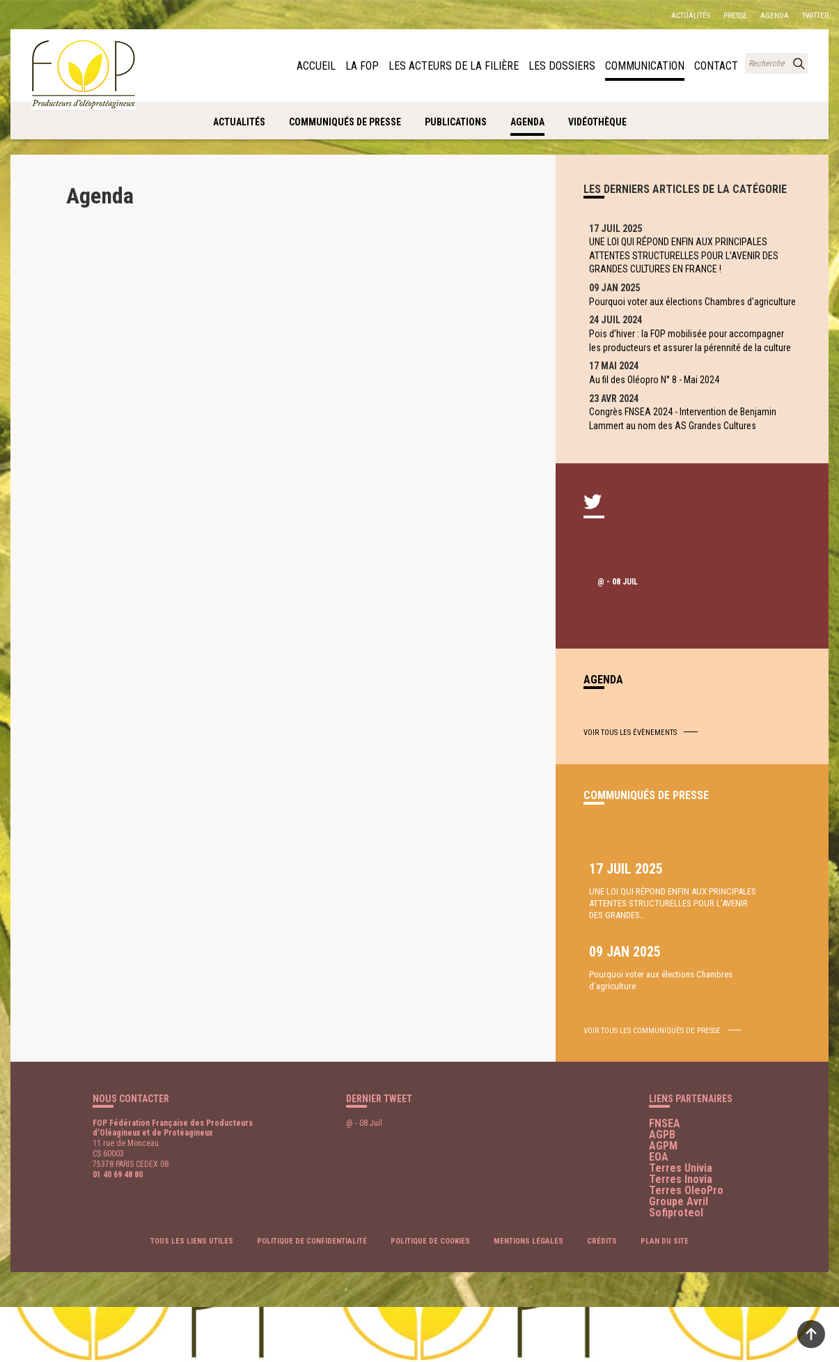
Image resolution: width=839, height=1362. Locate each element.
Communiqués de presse (345, 121)
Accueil (355, 64)
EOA (658, 1211)
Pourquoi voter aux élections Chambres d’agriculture (741, 973)
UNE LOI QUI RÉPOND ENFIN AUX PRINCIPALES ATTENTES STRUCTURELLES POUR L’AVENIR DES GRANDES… (635, 996)
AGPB (662, 1188)
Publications (456, 121)
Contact (718, 64)
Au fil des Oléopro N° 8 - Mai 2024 (662, 438)
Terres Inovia (680, 1233)
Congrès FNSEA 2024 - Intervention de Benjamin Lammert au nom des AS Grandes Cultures (691, 486)
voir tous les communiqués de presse (652, 1085)
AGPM (663, 1200)
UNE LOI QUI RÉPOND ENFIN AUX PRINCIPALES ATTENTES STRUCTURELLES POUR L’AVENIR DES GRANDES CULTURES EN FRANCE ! (686, 260)
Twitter (815, 15)
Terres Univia (680, 1222)
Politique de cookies (430, 1296)
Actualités (690, 15)
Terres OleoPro (686, 1244)
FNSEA (664, 1177)
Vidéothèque (597, 121)
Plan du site (665, 1296)
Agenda (774, 15)
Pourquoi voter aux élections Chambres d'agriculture (675, 321)
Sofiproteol (676, 1267)
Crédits (602, 1296)
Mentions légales (528, 1296)
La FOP (397, 64)
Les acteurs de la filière (479, 64)
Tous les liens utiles (191, 1296)
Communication (652, 64)
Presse (735, 15)
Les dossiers (575, 64)
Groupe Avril (678, 1255)
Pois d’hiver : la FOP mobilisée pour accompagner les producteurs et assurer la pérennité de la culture (682, 383)
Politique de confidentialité (312, 1296)
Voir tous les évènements (630, 805)
